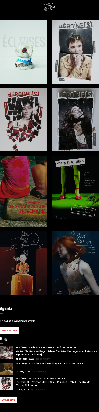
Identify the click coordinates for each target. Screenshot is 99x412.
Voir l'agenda (9, 330)
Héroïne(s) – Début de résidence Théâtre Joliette (46, 347)
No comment (43, 358)
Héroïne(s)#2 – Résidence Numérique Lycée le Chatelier (49, 363)
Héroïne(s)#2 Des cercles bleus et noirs (40, 378)
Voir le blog (8, 400)
